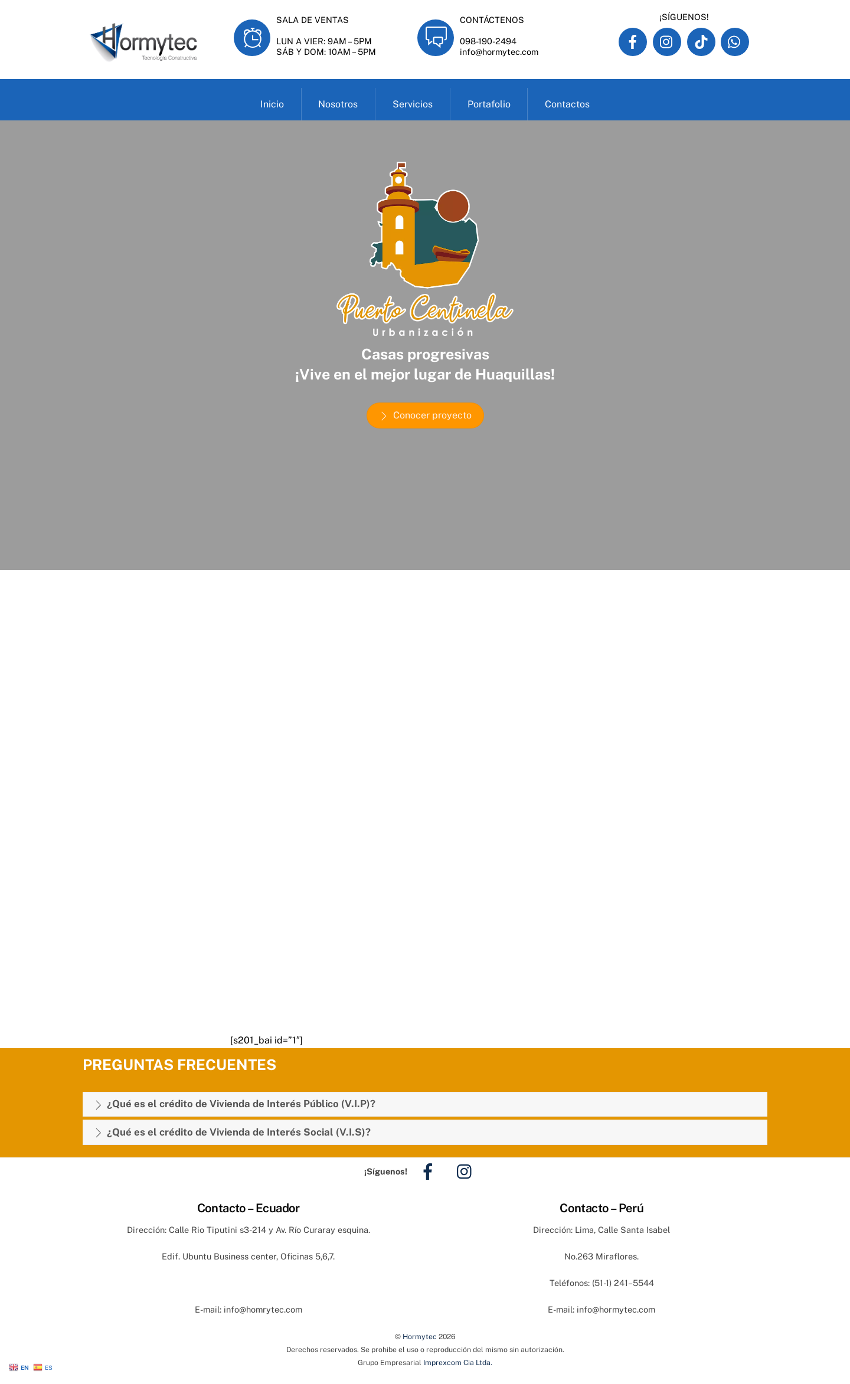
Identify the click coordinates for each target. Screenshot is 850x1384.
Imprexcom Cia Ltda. (457, 1362)
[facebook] (430, 1171)
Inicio (272, 104)
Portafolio (489, 104)
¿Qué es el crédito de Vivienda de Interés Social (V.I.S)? (232, 1132)
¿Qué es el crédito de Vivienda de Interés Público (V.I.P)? (234, 1104)
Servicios (413, 104)
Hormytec (420, 1336)
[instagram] (467, 1171)
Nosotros (338, 104)
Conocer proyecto (425, 415)
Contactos (567, 104)
